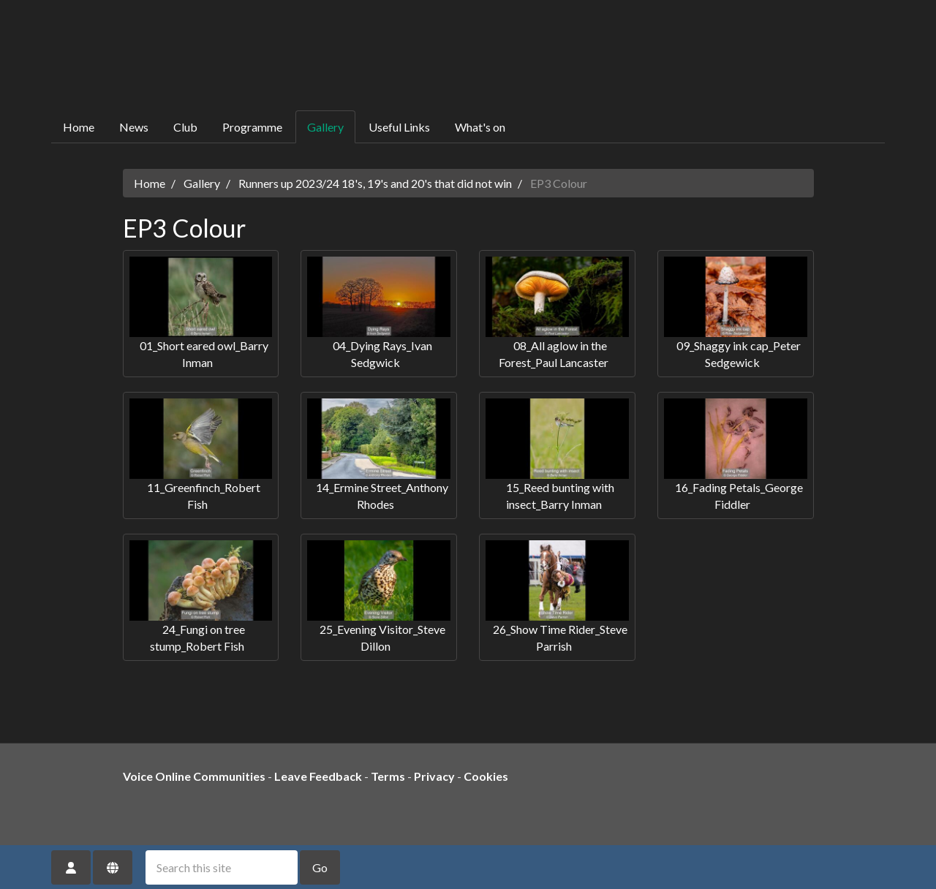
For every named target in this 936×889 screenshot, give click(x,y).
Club (185, 127)
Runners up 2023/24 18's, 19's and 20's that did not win (375, 183)
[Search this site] (222, 867)
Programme (252, 127)
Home (78, 127)
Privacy (434, 776)
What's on (480, 127)
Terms (388, 776)
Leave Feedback (318, 776)
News (133, 127)
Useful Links (399, 127)
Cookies (486, 776)
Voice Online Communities (194, 776)
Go (320, 867)
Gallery (325, 127)
